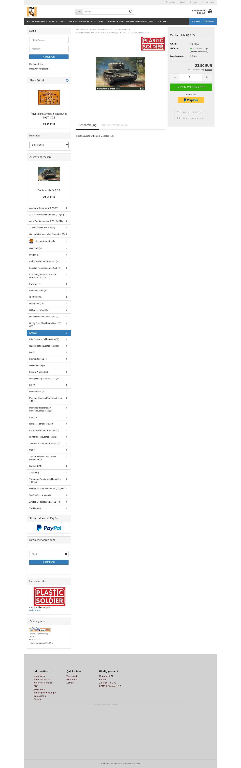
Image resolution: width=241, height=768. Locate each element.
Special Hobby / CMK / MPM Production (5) (42, 458)
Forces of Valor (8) (38, 290)
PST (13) (33, 417)
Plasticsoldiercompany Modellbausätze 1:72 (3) (40, 409)
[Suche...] (79, 12)
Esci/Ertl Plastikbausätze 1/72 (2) (44, 268)
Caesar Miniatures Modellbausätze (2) (47, 234)
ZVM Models (35, 508)
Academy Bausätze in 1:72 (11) (43, 208)
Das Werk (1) (35, 248)
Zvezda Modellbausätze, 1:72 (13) (45, 502)
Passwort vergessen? (39, 69)
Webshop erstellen (110, 763)
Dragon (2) (34, 255)
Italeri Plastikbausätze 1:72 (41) (44, 346)
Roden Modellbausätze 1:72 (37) (44, 430)
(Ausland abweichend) (199, 52)
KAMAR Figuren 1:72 (110, 686)
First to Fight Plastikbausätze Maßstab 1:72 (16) (42, 276)
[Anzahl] (191, 77)
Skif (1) (32, 450)
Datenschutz (40, 696)
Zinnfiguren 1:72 (107, 683)
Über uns (209, 21)
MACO (32, 352)
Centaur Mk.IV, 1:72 (49, 190)
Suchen (196, 21)
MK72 (32, 385)
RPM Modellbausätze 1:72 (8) (43, 437)
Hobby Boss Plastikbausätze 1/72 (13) (45, 325)
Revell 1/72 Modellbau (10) (41, 424)
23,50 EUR (49, 197)
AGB (36, 686)
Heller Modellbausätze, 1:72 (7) (43, 316)
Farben (103, 679)
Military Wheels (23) (38, 372)
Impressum (39, 676)
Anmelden (49, 57)
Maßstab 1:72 (106, 676)
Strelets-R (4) (35, 466)
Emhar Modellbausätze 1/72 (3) (43, 261)
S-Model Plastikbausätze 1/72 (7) (44, 443)
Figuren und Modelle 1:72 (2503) (86, 21)
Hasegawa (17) (36, 303)
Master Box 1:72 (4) (38, 359)
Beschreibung (88, 125)
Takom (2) (34, 472)
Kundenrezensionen (114, 125)
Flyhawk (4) (34, 284)
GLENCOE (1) (35, 297)
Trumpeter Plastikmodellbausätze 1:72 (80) (45, 480)
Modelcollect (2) (36, 391)
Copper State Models (42, 241)
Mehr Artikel (35, 610)
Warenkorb (72, 676)
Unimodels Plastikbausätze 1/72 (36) (46, 488)
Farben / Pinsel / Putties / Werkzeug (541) (130, 21)
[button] (182, 2)
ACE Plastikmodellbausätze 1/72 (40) (46, 214)
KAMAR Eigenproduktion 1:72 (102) (45, 21)
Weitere (162, 21)
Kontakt (70, 683)
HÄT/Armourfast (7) (38, 310)
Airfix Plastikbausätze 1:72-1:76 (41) (46, 221)
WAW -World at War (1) (40, 495)
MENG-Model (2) (37, 365)
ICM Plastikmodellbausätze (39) (44, 339)
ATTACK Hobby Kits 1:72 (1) (42, 227)
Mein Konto (72, 679)
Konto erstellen (36, 64)
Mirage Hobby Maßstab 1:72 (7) (44, 378)
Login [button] (194, 2)
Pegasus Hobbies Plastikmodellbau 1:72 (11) (45, 399)
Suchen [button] (170, 2)
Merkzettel (208, 2)
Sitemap (38, 699)
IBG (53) (33, 333)
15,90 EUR (49, 124)
